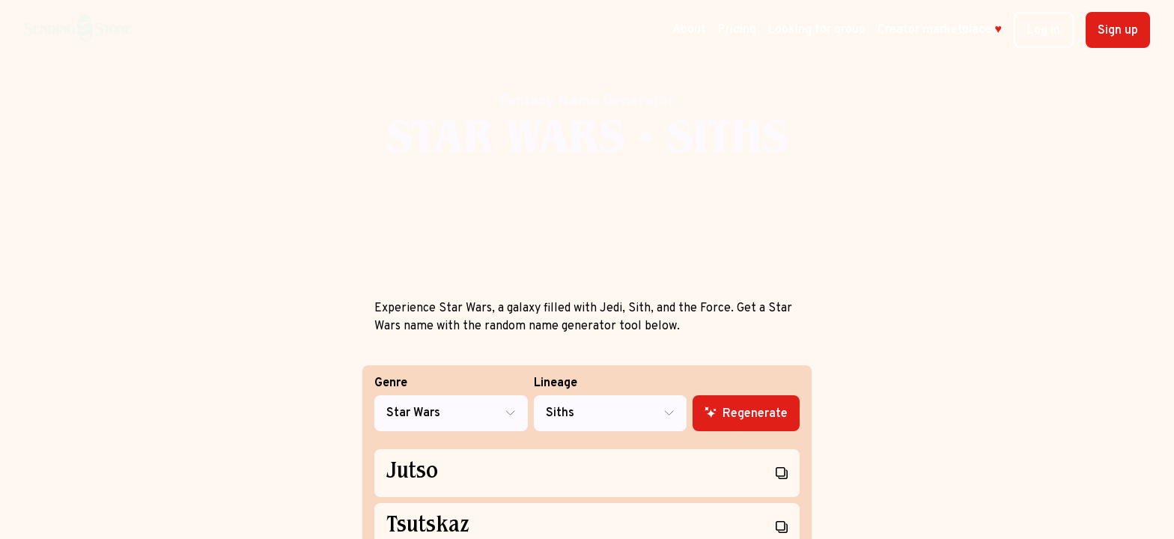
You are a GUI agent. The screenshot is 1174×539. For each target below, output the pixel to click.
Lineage (610, 404)
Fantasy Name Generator (587, 102)
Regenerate (746, 413)
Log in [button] (1043, 30)
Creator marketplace (940, 29)
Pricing (737, 29)
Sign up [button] (1118, 30)
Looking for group (817, 29)
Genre (451, 404)
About (689, 29)
